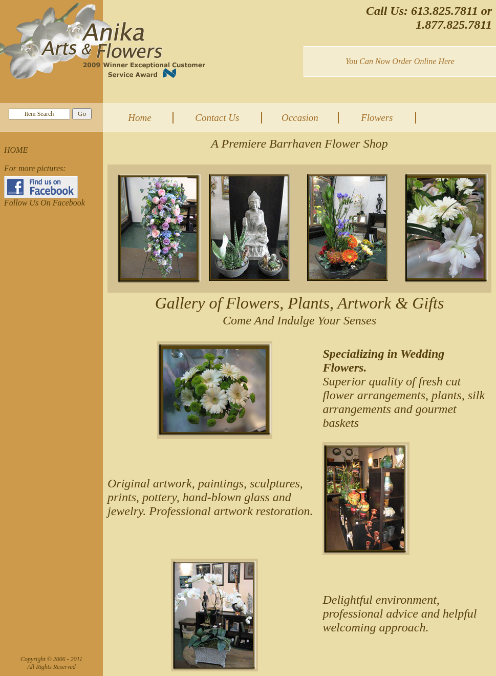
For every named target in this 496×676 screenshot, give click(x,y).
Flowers (377, 117)
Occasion (300, 117)
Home (139, 117)
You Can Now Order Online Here (400, 61)
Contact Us (217, 117)
